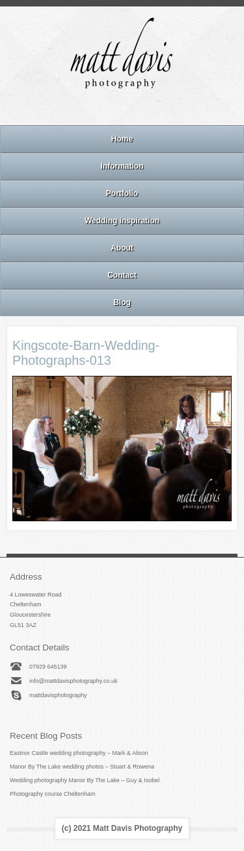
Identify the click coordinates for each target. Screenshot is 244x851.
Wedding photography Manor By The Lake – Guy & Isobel (84, 780)
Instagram (121, 108)
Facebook (104, 108)
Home (122, 138)
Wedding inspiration (122, 220)
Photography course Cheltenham (53, 794)
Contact (122, 275)
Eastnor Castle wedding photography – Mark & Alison (79, 753)
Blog (122, 302)
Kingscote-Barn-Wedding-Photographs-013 (85, 352)
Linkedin (139, 108)
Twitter (157, 108)
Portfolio (122, 193)
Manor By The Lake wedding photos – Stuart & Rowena (82, 766)
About (122, 248)
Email (86, 108)
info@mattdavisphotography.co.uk (73, 681)
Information (122, 166)
